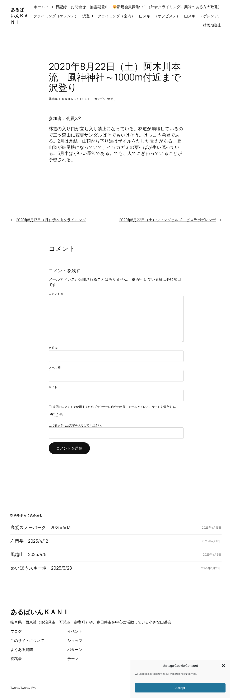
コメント (56, 294)
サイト (53, 387)
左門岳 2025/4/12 (29, 541)
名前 (53, 348)
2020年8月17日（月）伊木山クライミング (51, 219)
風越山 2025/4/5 (28, 554)
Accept (180, 688)
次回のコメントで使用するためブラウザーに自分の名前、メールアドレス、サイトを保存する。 (115, 407)
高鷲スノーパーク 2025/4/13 (40, 527)
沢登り (111, 99)
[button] (223, 666)
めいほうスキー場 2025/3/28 (41, 568)
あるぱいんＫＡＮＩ (19, 16)
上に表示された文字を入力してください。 (76, 425)
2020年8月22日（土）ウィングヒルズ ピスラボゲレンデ (167, 219)
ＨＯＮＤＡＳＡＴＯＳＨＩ (76, 99)
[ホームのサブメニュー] (47, 7)
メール (55, 367)
